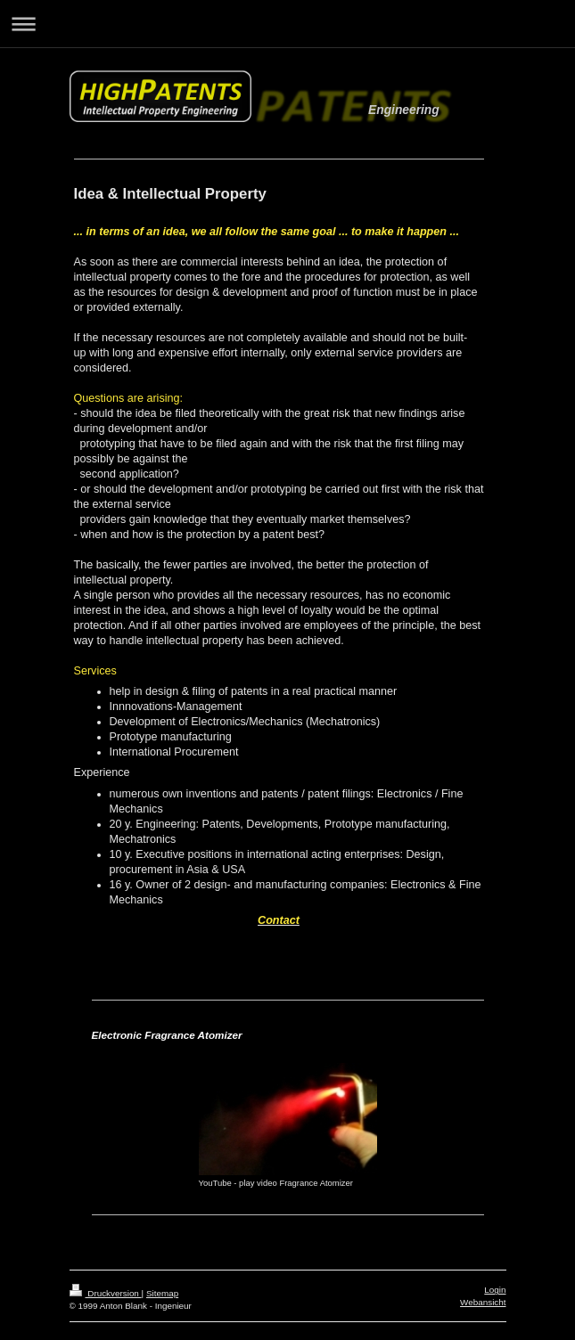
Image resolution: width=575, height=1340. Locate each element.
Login (494, 1290)
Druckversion (106, 1293)
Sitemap (162, 1293)
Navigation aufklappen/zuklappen (287, 23)
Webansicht (482, 1302)
